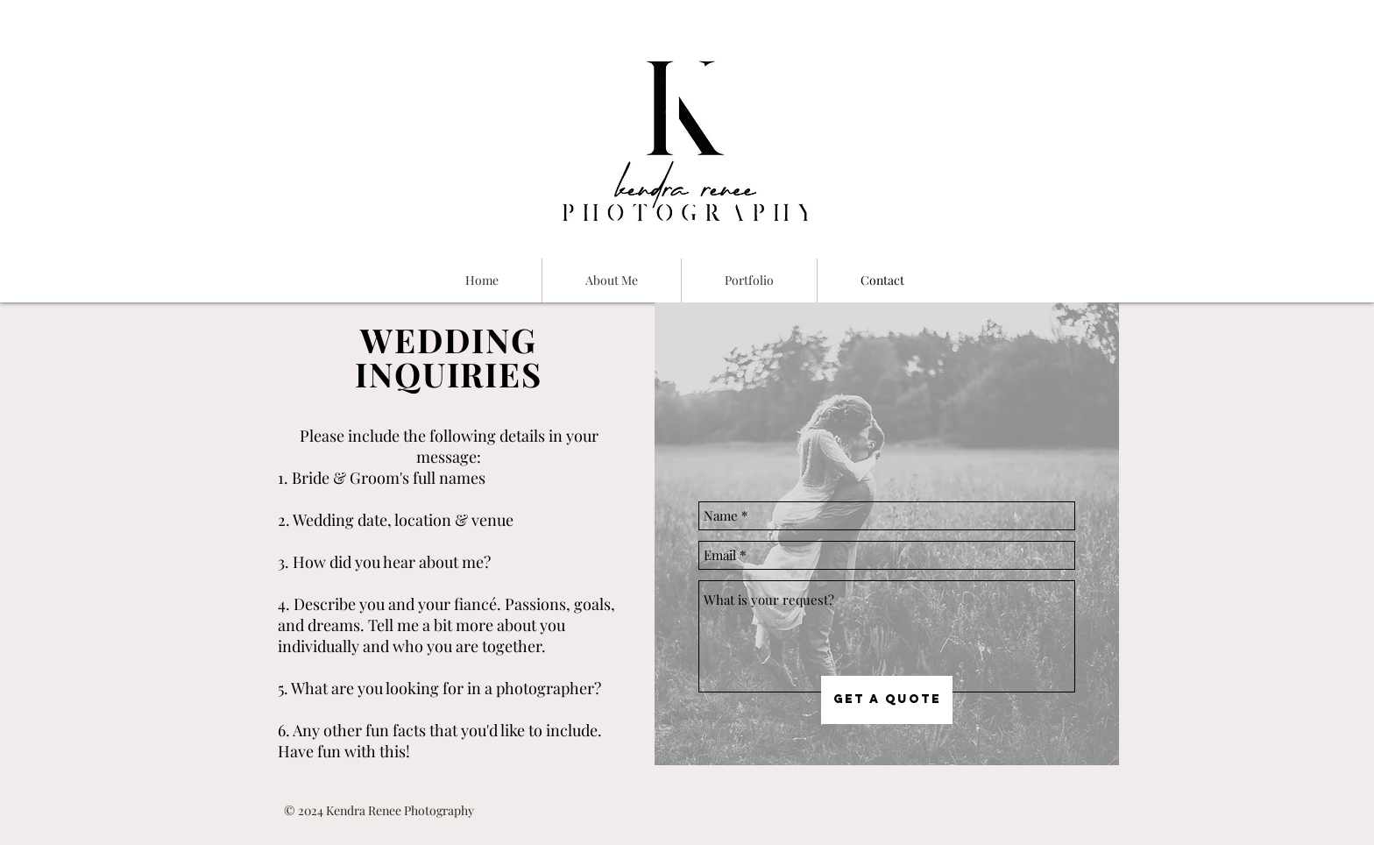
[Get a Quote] (887, 700)
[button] (749, 280)
